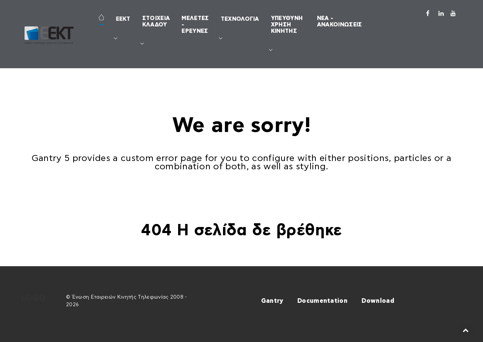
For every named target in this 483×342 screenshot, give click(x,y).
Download (377, 301)
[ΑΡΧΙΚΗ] (101, 18)
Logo (33, 298)
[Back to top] (466, 330)
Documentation (322, 301)
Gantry (272, 301)
